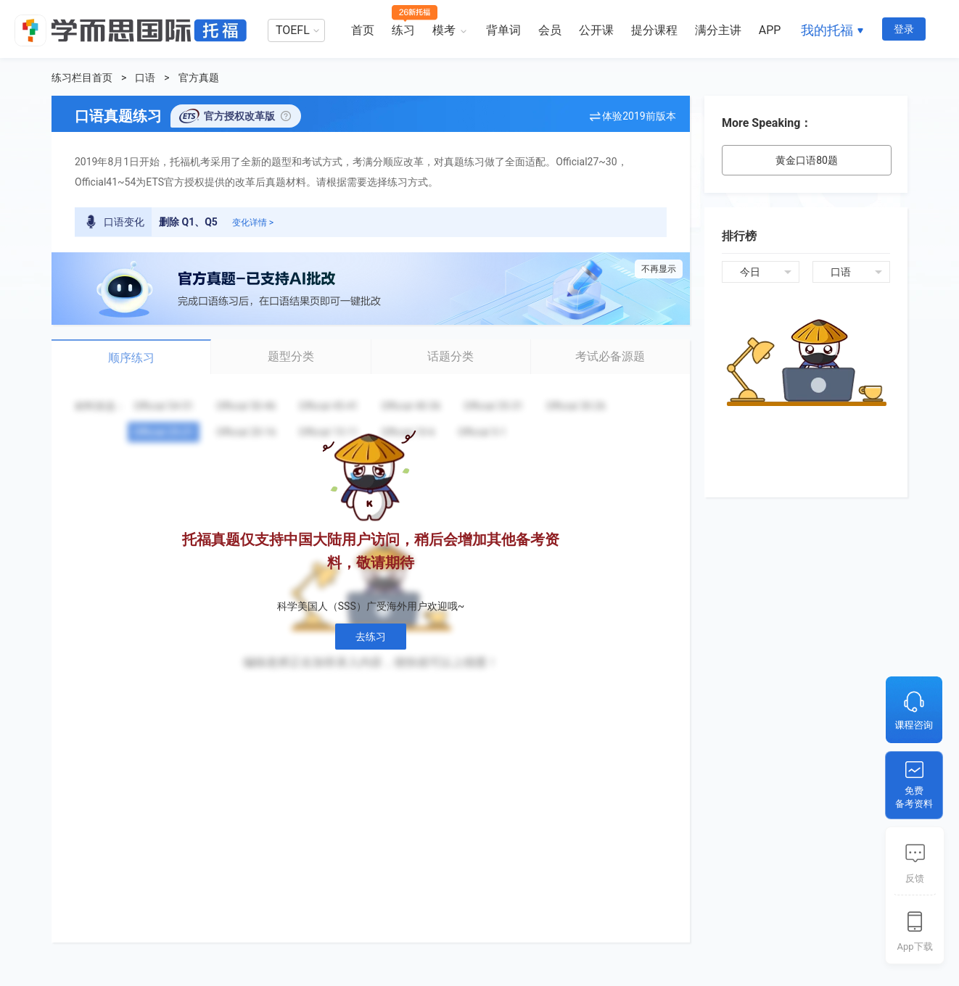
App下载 (914, 946)
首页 (362, 30)
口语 (145, 77)
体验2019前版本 (638, 116)
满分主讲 (718, 30)
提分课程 (654, 30)
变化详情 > (252, 223)
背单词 (503, 30)
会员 (549, 30)
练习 (403, 30)
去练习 (370, 636)
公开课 (596, 30)
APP (770, 30)
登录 (904, 29)
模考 (444, 30)
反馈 (914, 878)
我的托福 (827, 30)
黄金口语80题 (806, 160)
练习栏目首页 (82, 77)
